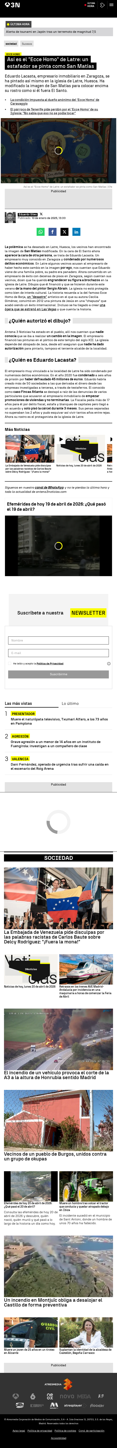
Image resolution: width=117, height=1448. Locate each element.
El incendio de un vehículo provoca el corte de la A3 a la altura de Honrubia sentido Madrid (56, 1075)
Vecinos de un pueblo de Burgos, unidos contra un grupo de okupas (55, 1156)
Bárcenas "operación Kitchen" (22, 2)
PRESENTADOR (23, 714)
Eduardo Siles (28, 214)
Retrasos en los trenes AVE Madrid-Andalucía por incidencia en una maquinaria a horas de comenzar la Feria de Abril (85, 991)
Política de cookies (65, 1430)
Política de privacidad (39, 1430)
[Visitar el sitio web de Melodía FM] (54, 1406)
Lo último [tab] (70, 703)
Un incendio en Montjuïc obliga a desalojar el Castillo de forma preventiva (53, 1302)
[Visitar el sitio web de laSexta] (33, 1396)
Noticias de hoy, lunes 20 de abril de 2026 (30, 986)
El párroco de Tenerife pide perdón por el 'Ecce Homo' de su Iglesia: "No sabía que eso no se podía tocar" (54, 111)
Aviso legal (19, 1430)
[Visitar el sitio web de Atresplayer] (75, 1406)
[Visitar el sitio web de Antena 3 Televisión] (16, 1396)
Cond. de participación (91, 1430)
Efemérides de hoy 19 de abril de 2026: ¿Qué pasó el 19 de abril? (56, 506)
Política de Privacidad (50, 663)
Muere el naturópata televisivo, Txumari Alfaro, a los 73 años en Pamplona (59, 721)
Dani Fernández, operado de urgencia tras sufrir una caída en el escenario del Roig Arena (60, 766)
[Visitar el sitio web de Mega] (84, 1396)
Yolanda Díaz (47, 2)
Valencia (20, 759)
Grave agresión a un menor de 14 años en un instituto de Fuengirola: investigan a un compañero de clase (55, 744)
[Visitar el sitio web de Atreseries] (101, 1396)
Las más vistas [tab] (18, 703)
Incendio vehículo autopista (72, 2)
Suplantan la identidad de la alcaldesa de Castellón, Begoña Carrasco (85, 1351)
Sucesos (27, 43)
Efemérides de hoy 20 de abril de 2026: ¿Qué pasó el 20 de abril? (28, 1205)
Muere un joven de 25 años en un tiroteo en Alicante (29, 1351)
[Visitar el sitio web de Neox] (50, 1396)
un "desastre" (37, 297)
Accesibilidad (58, 1438)
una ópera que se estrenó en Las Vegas (55, 307)
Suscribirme (58, 674)
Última (91, 12)
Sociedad (58, 858)
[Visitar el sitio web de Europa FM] (37, 1406)
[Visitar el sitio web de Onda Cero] (20, 1406)
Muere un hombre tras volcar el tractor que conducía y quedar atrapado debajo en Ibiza (84, 1207)
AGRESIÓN (20, 736)
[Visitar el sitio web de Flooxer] (97, 1406)
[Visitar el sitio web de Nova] (67, 1396)
